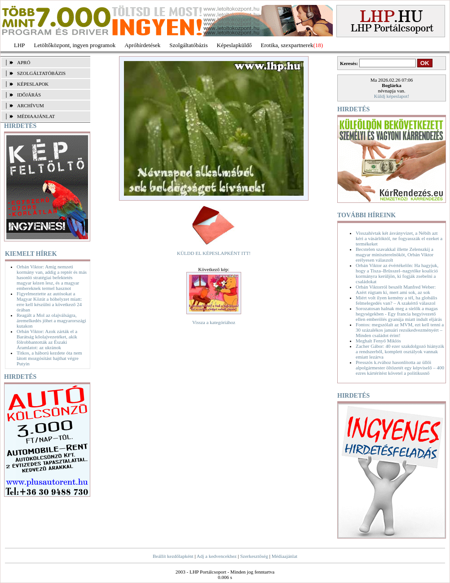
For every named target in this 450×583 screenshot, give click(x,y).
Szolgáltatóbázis (188, 45)
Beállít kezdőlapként (173, 556)
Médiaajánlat (284, 556)
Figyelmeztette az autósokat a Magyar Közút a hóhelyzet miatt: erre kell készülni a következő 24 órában (49, 301)
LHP (19, 45)
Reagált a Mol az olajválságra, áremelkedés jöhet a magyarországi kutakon (51, 320)
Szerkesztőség (254, 556)
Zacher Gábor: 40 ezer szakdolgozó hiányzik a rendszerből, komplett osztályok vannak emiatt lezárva (400, 351)
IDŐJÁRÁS (29, 94)
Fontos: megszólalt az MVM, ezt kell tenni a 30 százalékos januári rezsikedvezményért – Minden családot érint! (400, 330)
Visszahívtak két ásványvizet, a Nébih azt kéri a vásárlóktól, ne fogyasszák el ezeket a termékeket (399, 238)
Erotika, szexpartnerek (287, 45)
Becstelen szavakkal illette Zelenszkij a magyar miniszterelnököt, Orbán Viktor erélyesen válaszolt (394, 254)
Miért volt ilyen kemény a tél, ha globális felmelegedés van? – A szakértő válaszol (396, 300)
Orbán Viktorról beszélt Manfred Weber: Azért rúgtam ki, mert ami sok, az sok (396, 289)
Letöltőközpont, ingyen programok (75, 45)
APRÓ (23, 62)
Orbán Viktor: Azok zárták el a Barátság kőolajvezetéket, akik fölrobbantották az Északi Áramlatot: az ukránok (47, 339)
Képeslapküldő (234, 45)
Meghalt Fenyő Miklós (378, 340)
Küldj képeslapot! (392, 96)
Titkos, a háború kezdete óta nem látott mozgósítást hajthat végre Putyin (49, 358)
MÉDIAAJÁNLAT (36, 116)
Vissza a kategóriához (213, 322)
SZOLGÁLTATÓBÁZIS (41, 73)
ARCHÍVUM (30, 105)
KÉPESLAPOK (33, 84)
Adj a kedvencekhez (217, 556)
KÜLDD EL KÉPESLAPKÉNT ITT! (214, 253)
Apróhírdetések (142, 45)
